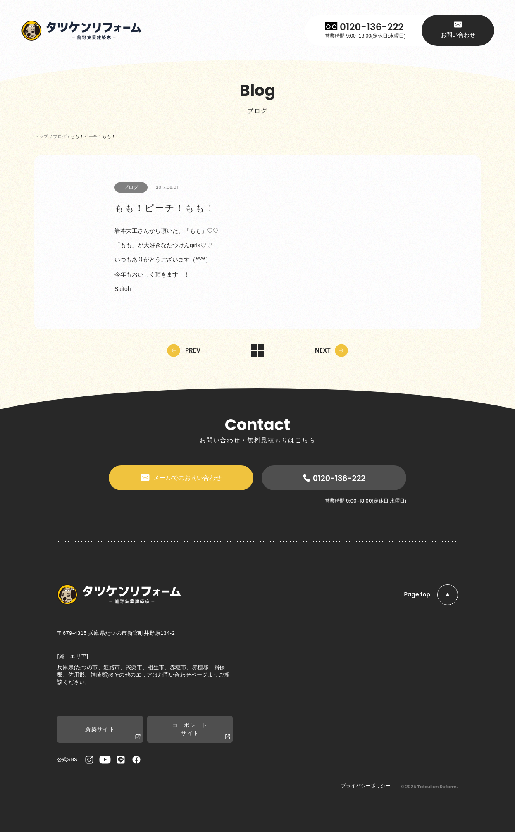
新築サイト (113, 733)
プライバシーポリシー (366, 786)
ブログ (131, 187)
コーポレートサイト (201, 731)
